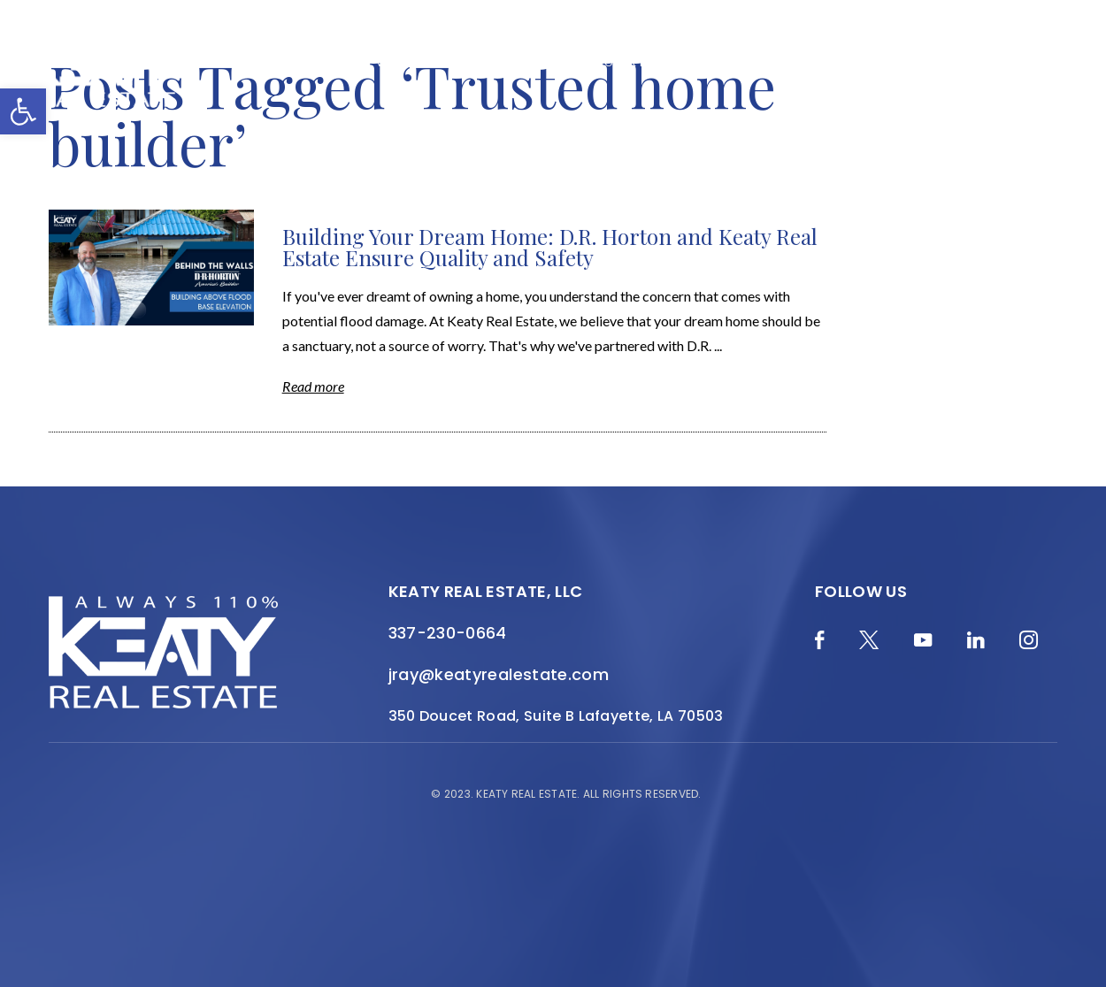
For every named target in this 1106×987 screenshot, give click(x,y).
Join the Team (921, 62)
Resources (822, 62)
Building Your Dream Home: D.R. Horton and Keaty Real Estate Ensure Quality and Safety (550, 247)
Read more (313, 386)
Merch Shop (230, 62)
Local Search (725, 62)
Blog (302, 62)
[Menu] (1066, 75)
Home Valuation (391, 62)
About (484, 62)
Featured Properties (592, 62)
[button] (23, 111)
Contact (1013, 62)
